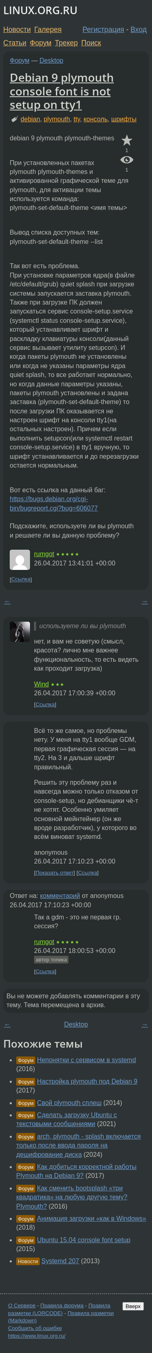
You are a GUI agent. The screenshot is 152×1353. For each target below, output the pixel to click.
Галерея (48, 29)
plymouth (57, 119)
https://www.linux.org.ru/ (36, 1336)
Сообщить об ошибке (35, 1328)
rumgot (44, 554)
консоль (95, 119)
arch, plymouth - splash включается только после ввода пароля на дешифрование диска (78, 1145)
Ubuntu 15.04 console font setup (83, 1240)
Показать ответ (55, 873)
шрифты (123, 119)
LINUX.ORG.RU (40, 10)
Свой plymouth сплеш (69, 1102)
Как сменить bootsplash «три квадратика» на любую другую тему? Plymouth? (71, 1197)
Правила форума (62, 1305)
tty (77, 119)
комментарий (60, 895)
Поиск (91, 43)
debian (30, 119)
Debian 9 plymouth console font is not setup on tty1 (62, 91)
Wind (41, 684)
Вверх (133, 1306)
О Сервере (22, 1305)
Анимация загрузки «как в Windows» (91, 1218)
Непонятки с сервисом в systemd (86, 1060)
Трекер (66, 43)
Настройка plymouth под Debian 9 (87, 1081)
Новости (17, 29)
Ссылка (20, 579)
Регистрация (103, 29)
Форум (40, 43)
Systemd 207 (60, 1261)
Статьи (14, 43)
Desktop (52, 60)
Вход (139, 29)
